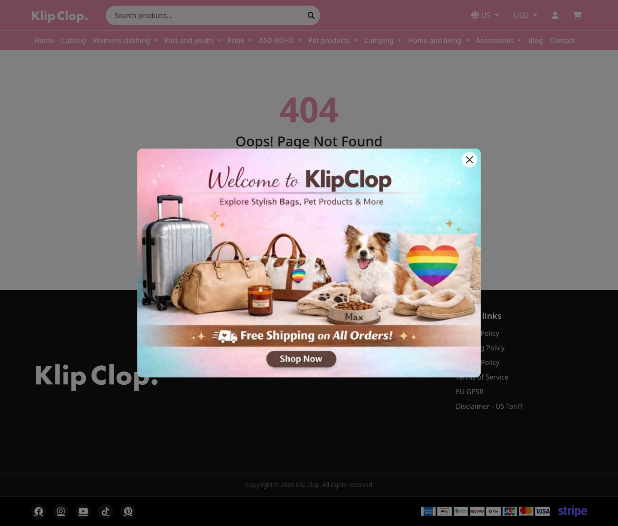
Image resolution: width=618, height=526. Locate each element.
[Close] (469, 159)
